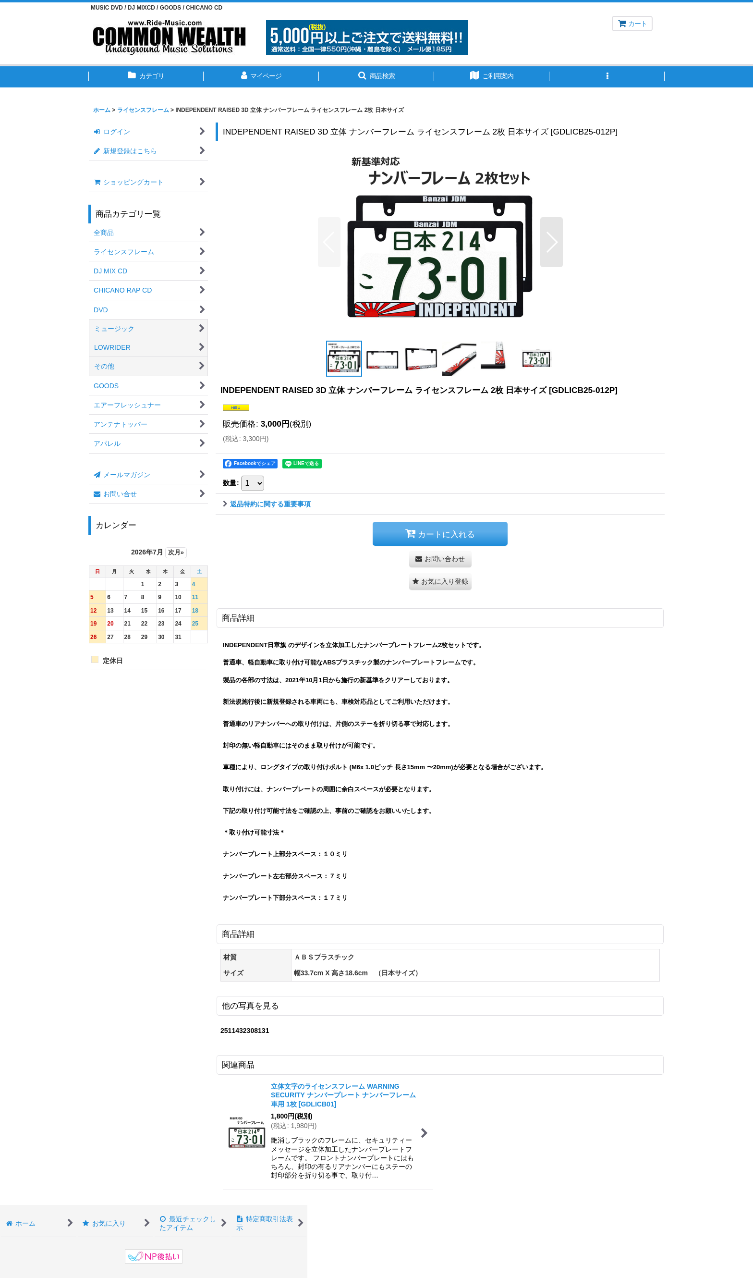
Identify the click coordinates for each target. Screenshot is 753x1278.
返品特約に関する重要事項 (267, 504)
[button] (376, 76)
